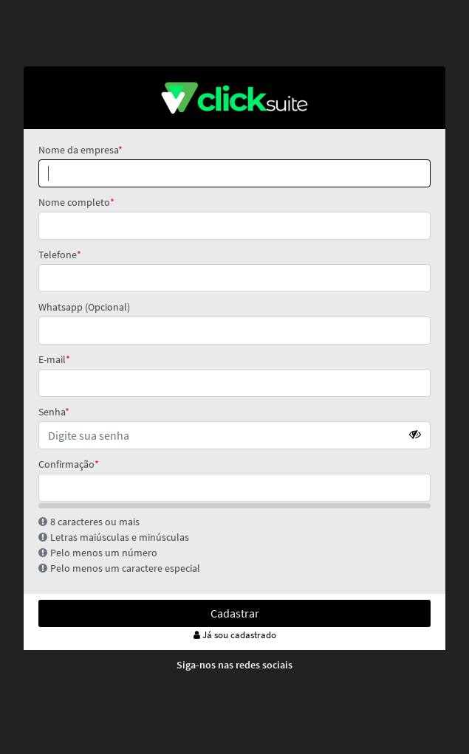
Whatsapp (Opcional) (84, 307)
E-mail (52, 359)
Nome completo (74, 202)
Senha (51, 411)
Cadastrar (234, 613)
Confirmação (66, 464)
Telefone (57, 254)
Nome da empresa (78, 149)
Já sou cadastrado (235, 634)
